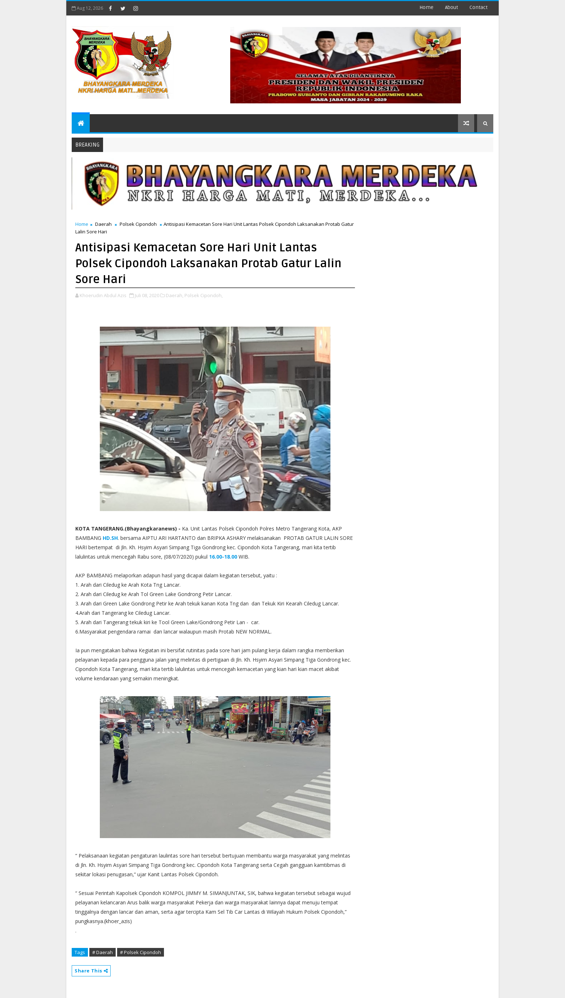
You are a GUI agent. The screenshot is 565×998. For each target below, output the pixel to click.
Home (426, 7)
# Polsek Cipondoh (140, 952)
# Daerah (102, 952)
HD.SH (110, 537)
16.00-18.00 (223, 556)
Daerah (103, 224)
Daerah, (174, 295)
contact (479, 7)
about (451, 7)
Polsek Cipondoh (138, 224)
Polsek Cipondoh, (203, 295)
